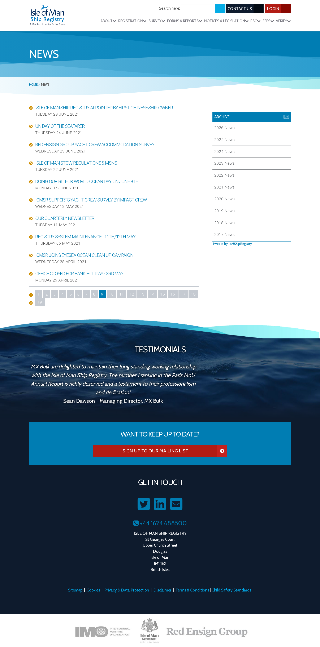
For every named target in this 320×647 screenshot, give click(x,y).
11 (121, 294)
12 (132, 294)
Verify (283, 21)
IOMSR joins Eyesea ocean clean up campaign (84, 255)
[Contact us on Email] (176, 504)
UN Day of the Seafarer (60, 126)
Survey (156, 21)
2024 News (224, 151)
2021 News (224, 187)
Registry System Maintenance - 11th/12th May (85, 236)
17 (183, 294)
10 (111, 294)
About (108, 21)
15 (162, 294)
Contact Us (246, 8)
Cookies (93, 590)
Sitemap (75, 590)
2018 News (224, 222)
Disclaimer (162, 590)
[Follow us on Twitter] (144, 504)
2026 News (224, 127)
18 (193, 294)
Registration (132, 21)
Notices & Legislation (226, 21)
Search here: (169, 8)
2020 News (224, 198)
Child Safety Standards (231, 590)
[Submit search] (220, 8)
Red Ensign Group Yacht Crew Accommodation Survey (94, 144)
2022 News (224, 175)
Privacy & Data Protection (126, 590)
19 (40, 302)
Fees (268, 21)
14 (152, 294)
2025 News (224, 139)
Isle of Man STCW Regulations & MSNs (76, 163)
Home (34, 85)
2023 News (224, 163)
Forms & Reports (184, 21)
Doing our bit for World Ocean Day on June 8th (86, 181)
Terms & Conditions (192, 590)
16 (172, 294)
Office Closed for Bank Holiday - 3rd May (79, 273)
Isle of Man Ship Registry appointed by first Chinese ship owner (104, 107)
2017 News (224, 234)
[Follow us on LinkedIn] (160, 504)
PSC (255, 21)
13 (142, 294)
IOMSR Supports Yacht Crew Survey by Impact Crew (91, 200)
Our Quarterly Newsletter (64, 218)
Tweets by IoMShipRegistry (232, 244)
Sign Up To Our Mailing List (174, 451)
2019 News (224, 210)
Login (279, 8)
